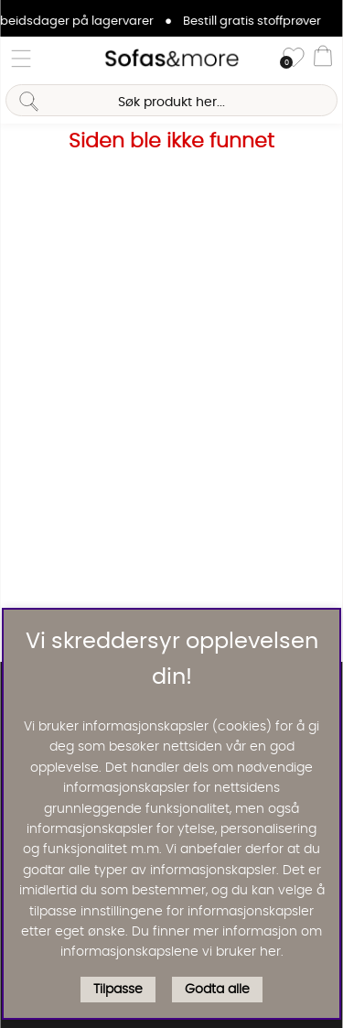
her (270, 952)
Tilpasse (118, 989)
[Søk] (171, 100)
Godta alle (217, 989)
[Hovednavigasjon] (21, 58)
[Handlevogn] (323, 58)
